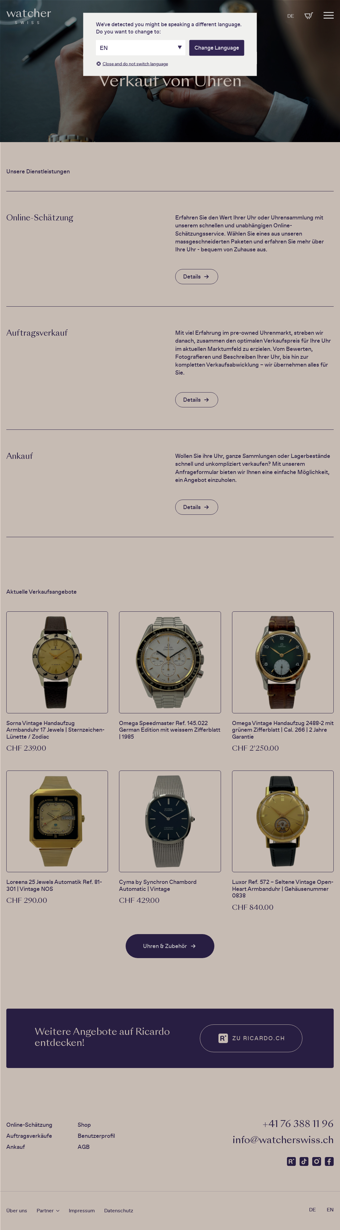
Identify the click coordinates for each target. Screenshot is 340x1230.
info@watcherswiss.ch (283, 1140)
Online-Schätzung (29, 1124)
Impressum (82, 1210)
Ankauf (15, 1146)
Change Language (216, 47)
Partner (45, 1210)
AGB (84, 1146)
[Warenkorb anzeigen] (308, 15)
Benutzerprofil (96, 1135)
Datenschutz (118, 1210)
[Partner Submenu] (56, 1210)
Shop (84, 1124)
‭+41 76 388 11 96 (298, 1124)
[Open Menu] (329, 13)
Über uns (16, 1210)
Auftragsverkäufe (29, 1135)
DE (290, 16)
